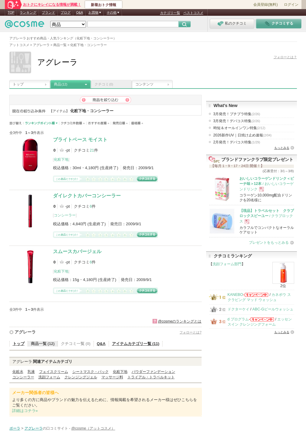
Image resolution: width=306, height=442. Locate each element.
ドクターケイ (238, 309)
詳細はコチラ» (25, 410)
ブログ (66, 12)
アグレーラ (25, 332)
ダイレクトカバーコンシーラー (87, 195)
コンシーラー (65, 215)
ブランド (48, 12)
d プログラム (238, 319)
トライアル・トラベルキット (151, 377)
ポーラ (14, 428)
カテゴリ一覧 (170, 13)
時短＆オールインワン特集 (239, 128)
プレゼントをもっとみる (269, 242)
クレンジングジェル (80, 377)
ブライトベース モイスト (80, 139)
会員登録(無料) (265, 4)
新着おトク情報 (103, 5)
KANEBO (235, 295)
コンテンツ (144, 84)
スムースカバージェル (77, 251)
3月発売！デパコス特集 (236, 121)
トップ (18, 84)
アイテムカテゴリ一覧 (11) (136, 343)
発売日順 (120, 123)
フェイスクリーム (53, 372)
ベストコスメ (193, 13)
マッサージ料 (112, 377)
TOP (11, 12)
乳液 (31, 372)
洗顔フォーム (49, 377)
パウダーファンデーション (153, 372)
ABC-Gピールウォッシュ (272, 309)
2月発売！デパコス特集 (236, 142)
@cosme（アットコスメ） (93, 428)
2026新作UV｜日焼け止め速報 (242, 135)
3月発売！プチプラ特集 (236, 114)
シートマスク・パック (90, 372)
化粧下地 (61, 159)
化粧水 (17, 372)
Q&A (79, 12)
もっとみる (281, 147)
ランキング (28, 12)
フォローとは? (190, 332)
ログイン (291, 4)
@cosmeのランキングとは (180, 321)
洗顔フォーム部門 (227, 264)
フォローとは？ (285, 57)
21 (92, 150)
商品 (60, 84)
